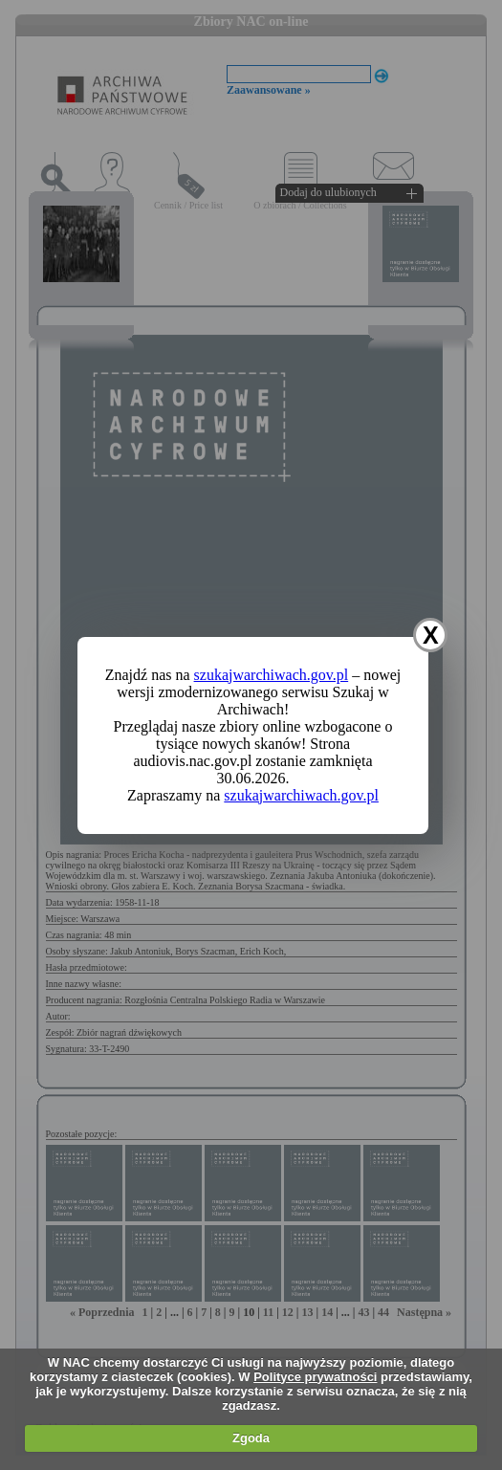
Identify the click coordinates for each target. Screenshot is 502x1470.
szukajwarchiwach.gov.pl (271, 675)
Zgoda (251, 1438)
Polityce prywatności (315, 1377)
